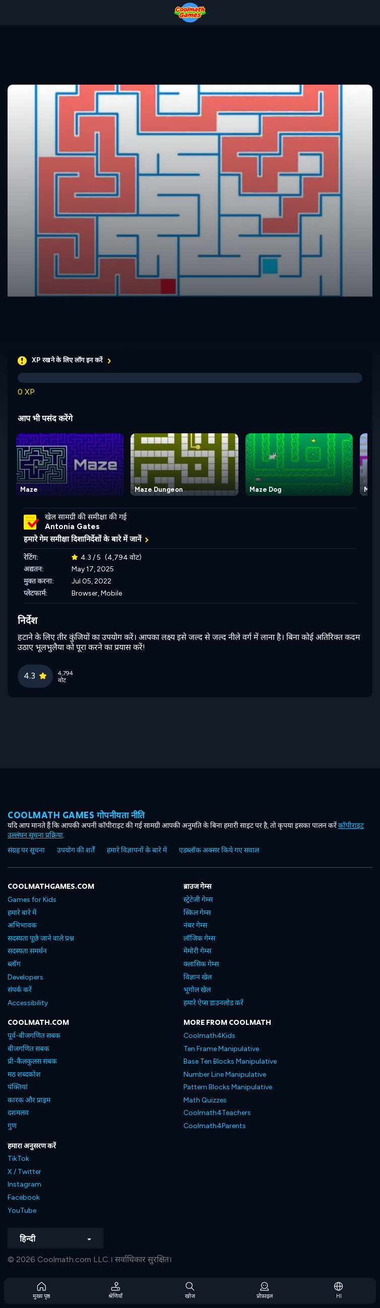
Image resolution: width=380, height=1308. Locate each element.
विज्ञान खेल (197, 977)
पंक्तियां (18, 1087)
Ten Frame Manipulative (221, 1048)
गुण (12, 1126)
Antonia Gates (72, 526)
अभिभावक (22, 925)
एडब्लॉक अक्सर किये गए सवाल (219, 850)
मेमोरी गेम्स (197, 951)
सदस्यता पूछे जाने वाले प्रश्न (41, 938)
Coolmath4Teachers (217, 1112)
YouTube (22, 1210)
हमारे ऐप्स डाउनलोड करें (213, 1003)
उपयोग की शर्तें (76, 850)
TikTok (18, 1158)
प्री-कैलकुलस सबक (32, 1061)
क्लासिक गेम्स (201, 964)
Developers (25, 977)
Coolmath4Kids (209, 1035)
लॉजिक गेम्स (199, 938)
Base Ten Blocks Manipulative (230, 1061)
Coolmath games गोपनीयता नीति (76, 815)
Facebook (24, 1197)
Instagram (24, 1184)
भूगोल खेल (197, 990)
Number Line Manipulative (224, 1074)
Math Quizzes (205, 1100)
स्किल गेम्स (197, 912)
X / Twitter (24, 1171)
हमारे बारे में (22, 912)
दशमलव (18, 1112)
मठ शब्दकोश (24, 1074)
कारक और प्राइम (29, 1100)
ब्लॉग (14, 964)
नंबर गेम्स (195, 925)
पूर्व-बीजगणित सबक (34, 1035)
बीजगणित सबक (28, 1048)
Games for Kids (32, 899)
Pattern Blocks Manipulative (227, 1087)
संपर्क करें (20, 990)
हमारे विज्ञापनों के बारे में (137, 850)
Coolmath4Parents (214, 1126)
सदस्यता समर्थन (27, 951)
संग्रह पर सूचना (26, 850)
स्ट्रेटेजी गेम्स (198, 899)
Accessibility (28, 1003)
